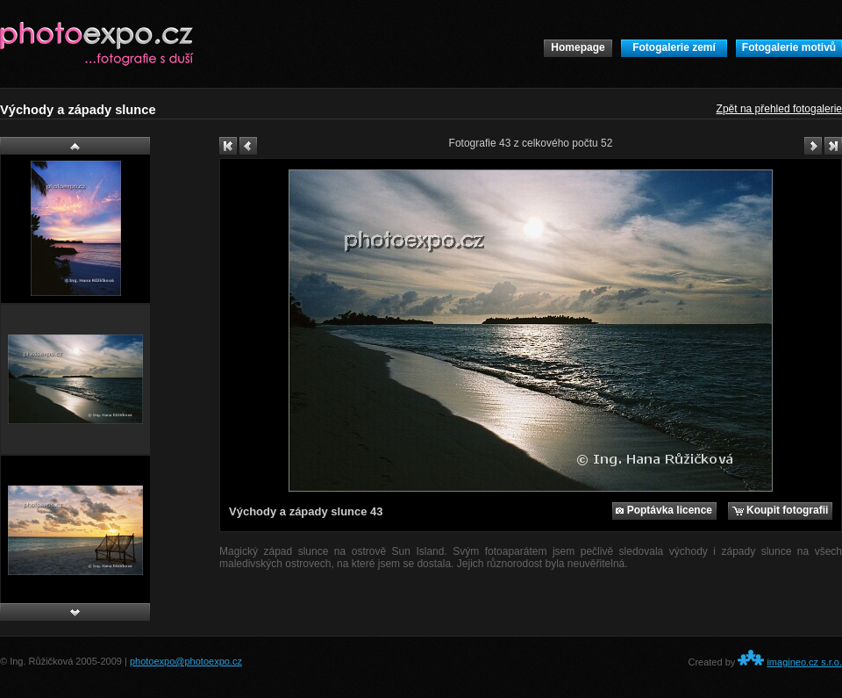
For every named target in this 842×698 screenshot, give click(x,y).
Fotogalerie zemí (674, 47)
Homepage (577, 47)
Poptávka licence (664, 510)
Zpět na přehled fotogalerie (779, 109)
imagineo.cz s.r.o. (804, 662)
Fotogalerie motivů (789, 47)
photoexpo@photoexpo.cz (186, 661)
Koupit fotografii (780, 510)
